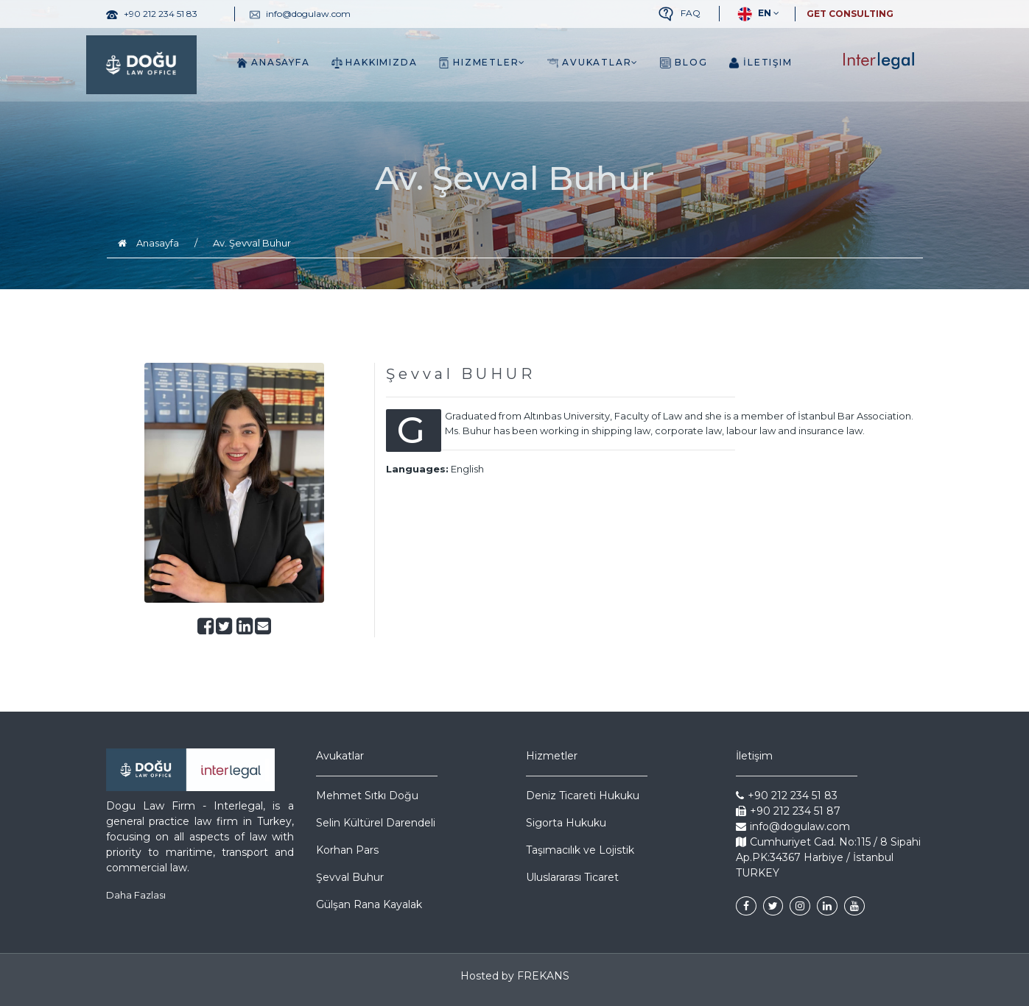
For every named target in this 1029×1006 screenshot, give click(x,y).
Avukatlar (593, 62)
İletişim (760, 62)
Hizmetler (482, 62)
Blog (683, 62)
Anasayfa (272, 62)
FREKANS (543, 975)
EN (752, 14)
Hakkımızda (374, 62)
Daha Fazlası (136, 895)
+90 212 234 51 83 (786, 795)
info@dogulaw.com (793, 826)
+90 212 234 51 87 (788, 811)
